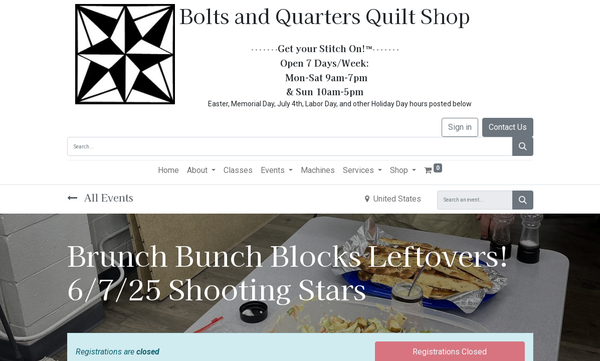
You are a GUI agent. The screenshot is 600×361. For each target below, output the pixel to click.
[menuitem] (168, 170)
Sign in (460, 127)
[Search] (522, 146)
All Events (100, 197)
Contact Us (508, 127)
